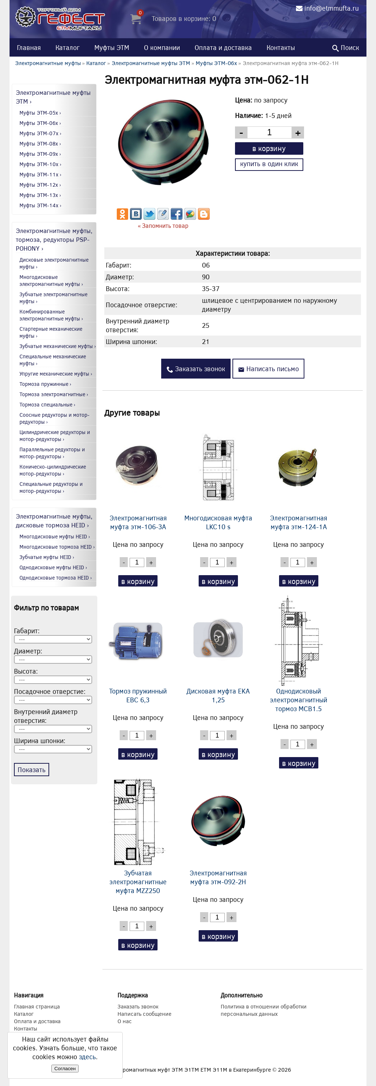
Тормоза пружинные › (45, 383)
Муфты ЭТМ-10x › (40, 164)
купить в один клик (269, 163)
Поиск (345, 47)
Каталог (67, 47)
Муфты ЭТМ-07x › (40, 133)
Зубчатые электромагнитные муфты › (53, 298)
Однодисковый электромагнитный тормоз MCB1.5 (298, 654)
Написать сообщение (144, 1013)
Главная (29, 47)
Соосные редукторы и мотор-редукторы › (54, 418)
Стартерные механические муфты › (50, 332)
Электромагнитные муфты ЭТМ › (53, 96)
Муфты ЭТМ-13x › (40, 194)
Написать (268, 368)
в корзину (269, 148)
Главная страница (37, 1006)
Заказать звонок (196, 368)
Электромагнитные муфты (48, 63)
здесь (87, 1056)
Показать (32, 769)
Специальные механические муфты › (52, 360)
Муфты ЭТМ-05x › (40, 112)
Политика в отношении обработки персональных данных (264, 1010)
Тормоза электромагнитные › (53, 394)
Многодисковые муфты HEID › (54, 536)
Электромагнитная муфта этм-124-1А (298, 476)
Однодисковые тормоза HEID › (55, 577)
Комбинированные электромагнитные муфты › (51, 315)
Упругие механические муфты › (56, 373)
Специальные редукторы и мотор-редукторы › (51, 487)
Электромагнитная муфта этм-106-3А (138, 476)
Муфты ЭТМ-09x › (40, 153)
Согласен (65, 1068)
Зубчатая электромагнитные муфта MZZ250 (138, 836)
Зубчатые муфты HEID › (47, 556)
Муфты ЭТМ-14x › (40, 205)
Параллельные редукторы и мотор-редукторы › (52, 453)
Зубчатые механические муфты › (57, 346)
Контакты (281, 47)
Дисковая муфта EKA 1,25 (218, 649)
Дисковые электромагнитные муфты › (53, 263)
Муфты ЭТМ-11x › (40, 174)
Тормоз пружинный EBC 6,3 (138, 649)
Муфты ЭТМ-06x (216, 63)
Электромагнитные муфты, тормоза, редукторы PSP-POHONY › (54, 239)
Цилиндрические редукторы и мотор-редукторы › (54, 435)
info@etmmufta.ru (331, 8)
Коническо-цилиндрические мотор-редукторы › (52, 470)
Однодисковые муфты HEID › (53, 567)
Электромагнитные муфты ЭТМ (151, 63)
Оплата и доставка (223, 47)
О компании (162, 47)
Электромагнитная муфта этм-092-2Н (218, 831)
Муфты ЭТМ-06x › (40, 122)
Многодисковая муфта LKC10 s (218, 476)
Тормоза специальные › (47, 404)
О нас (125, 1021)
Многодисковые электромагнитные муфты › (51, 280)
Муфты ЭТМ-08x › (40, 143)
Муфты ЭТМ (111, 47)
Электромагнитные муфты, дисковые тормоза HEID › (54, 520)
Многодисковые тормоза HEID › (57, 546)
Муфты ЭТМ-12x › (40, 184)
